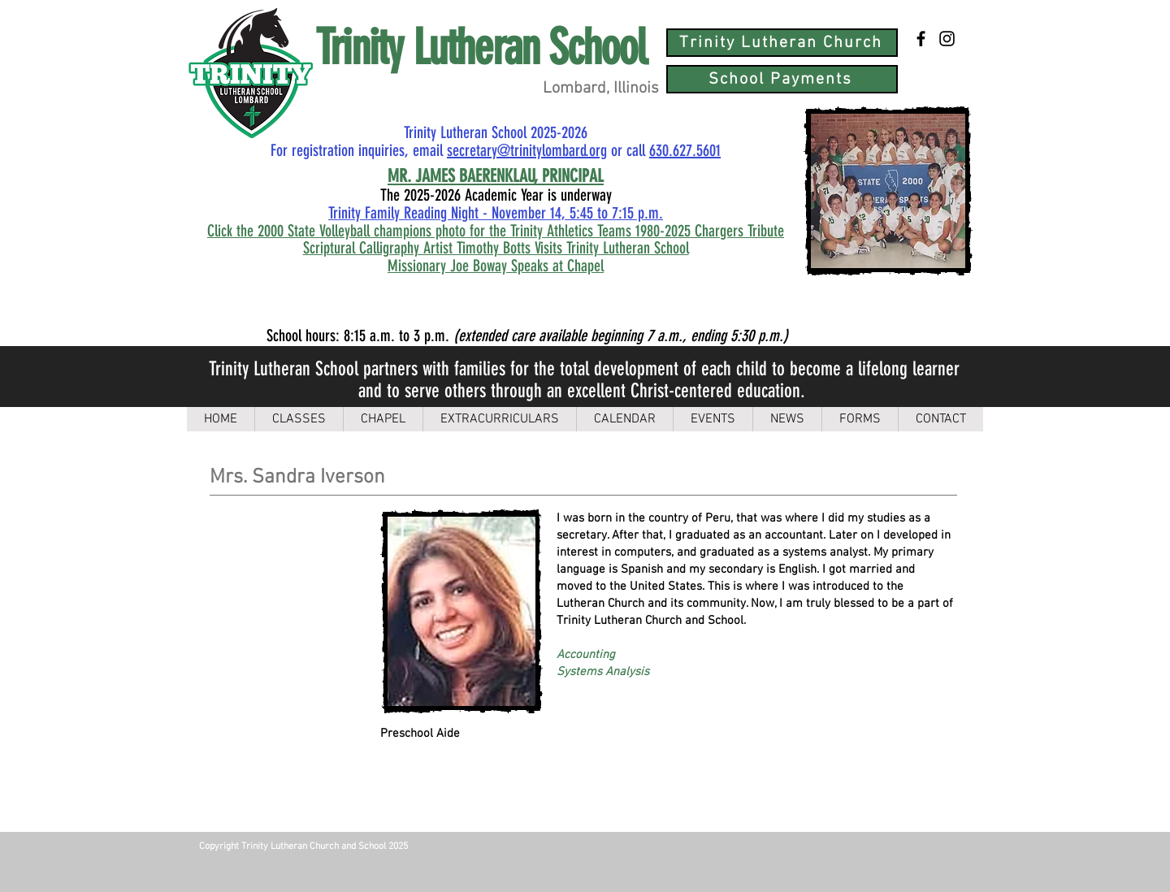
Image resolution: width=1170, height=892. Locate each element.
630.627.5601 (685, 150)
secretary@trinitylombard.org (527, 150)
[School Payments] (782, 79)
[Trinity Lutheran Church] (782, 42)
